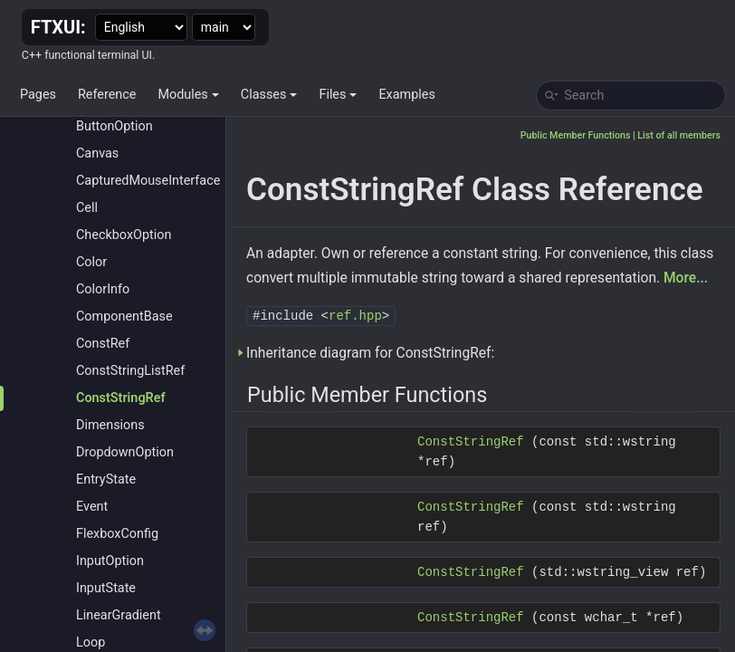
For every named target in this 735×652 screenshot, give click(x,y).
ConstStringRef (121, 398)
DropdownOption (125, 452)
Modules (188, 94)
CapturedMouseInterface (148, 180)
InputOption (110, 561)
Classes (269, 94)
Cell (87, 208)
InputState (106, 588)
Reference (107, 94)
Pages (38, 94)
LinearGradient (118, 615)
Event (92, 506)
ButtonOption (114, 126)
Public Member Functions (575, 135)
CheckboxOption (123, 235)
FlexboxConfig (117, 534)
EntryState (106, 479)
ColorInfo (102, 289)
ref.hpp (355, 316)
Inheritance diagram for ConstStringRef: (370, 353)
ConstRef (102, 343)
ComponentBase (124, 316)
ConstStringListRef (130, 371)
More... (685, 278)
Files (338, 94)
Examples (406, 94)
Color (91, 262)
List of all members (679, 135)
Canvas (97, 153)
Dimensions (110, 425)
